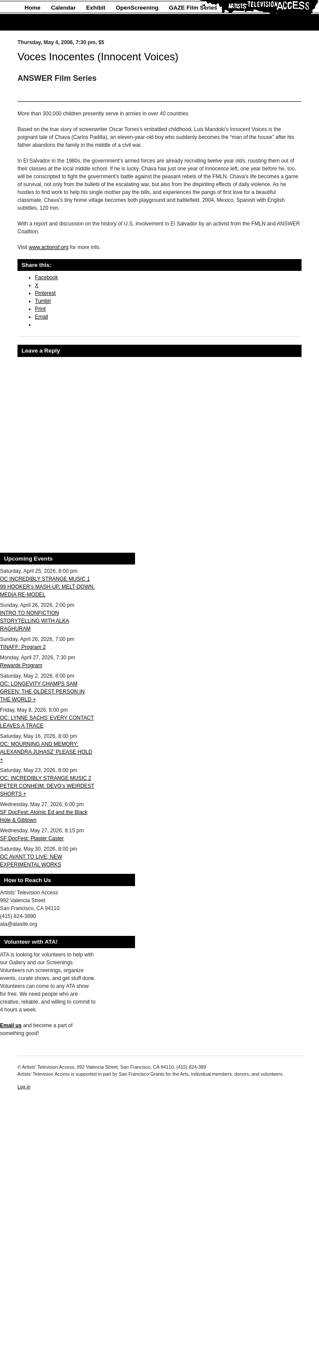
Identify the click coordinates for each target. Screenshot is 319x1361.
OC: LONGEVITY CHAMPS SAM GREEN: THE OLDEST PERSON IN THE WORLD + (42, 692)
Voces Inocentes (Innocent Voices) (97, 56)
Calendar (63, 7)
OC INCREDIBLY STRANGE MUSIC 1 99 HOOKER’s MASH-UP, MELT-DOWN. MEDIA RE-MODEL (47, 587)
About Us (37, 22)
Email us (10, 1025)
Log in (23, 1086)
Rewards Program (21, 665)
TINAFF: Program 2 (23, 647)
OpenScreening (137, 7)
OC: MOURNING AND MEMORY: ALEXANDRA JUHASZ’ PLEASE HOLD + (46, 752)
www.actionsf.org (49, 247)
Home (32, 7)
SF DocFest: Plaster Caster (32, 838)
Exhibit (95, 7)
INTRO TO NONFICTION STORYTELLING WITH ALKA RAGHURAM (34, 621)
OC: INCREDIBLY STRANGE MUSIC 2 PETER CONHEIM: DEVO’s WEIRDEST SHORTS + (47, 786)
